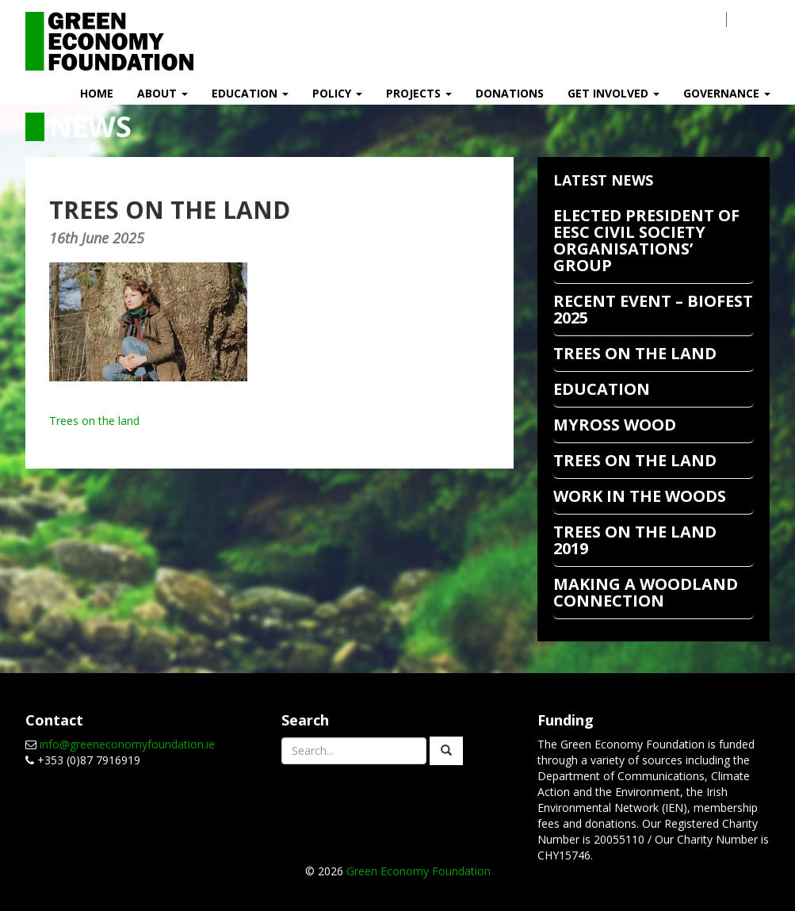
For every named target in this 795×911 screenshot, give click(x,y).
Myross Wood (614, 424)
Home (96, 93)
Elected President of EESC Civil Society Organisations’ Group (646, 240)
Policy (337, 93)
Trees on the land (94, 420)
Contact (678, 19)
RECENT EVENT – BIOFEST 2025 (653, 309)
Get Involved (613, 93)
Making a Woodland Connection (645, 592)
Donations (510, 93)
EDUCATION (601, 389)
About (162, 93)
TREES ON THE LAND (635, 353)
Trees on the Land (635, 460)
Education (250, 93)
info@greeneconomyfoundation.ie (127, 744)
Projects (419, 93)
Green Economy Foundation (418, 870)
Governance (726, 93)
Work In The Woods (639, 496)
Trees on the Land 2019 (635, 540)
